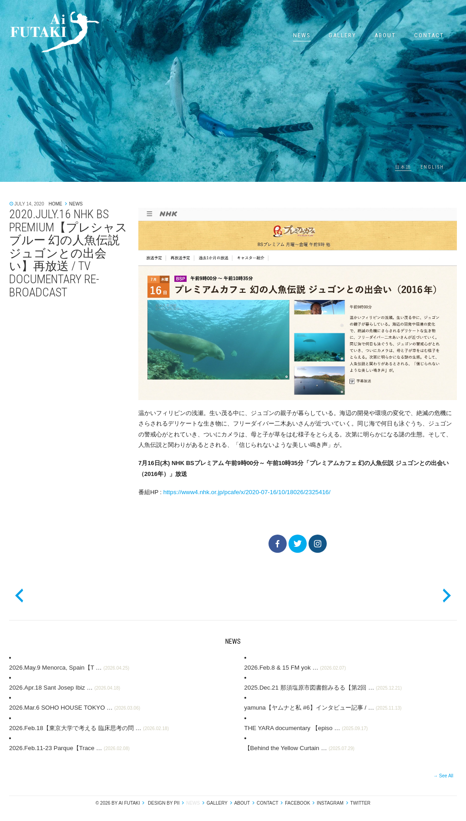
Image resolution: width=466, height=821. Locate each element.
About (385, 35)
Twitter (360, 801)
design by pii (163, 801)
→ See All (443, 774)
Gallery (342, 35)
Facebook (297, 801)
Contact (429, 35)
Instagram (330, 801)
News (302, 35)
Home (55, 203)
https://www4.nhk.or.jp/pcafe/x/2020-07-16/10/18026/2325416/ (244, 492)
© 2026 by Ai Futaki (118, 801)
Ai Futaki (54, 31)
